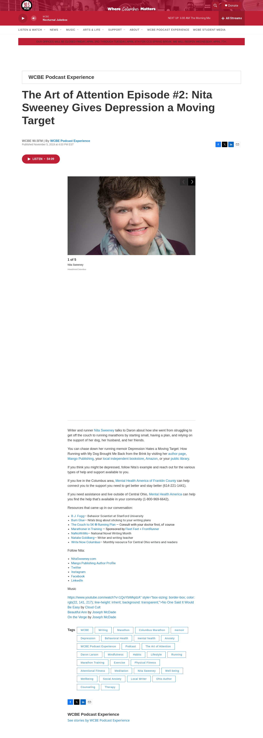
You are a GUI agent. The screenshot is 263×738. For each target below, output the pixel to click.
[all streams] (232, 26)
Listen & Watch (30, 38)
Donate (235, 10)
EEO (99, 694)
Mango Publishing (81, 318)
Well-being (172, 530)
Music (70, 38)
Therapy (110, 547)
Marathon (123, 490)
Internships (150, 686)
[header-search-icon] (217, 9)
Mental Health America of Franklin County (145, 341)
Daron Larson (89, 514)
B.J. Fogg (77, 376)
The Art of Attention (158, 506)
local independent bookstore (123, 318)
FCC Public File (201, 686)
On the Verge (77, 477)
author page (177, 314)
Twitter (76, 427)
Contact (100, 686)
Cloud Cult (92, 467)
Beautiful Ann (77, 472)
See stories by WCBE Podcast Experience (99, 580)
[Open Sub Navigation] (44, 38)
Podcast (130, 506)
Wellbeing (87, 539)
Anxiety (170, 498)
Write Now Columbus (85, 402)
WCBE (85, 490)
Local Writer (139, 539)
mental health (146, 498)
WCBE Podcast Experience (168, 38)
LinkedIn (77, 440)
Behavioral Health (116, 498)
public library (180, 318)
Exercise (119, 522)
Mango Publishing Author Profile (93, 423)
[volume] (34, 26)
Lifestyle (156, 514)
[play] (23, 26)
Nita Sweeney (104, 290)
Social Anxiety (112, 539)
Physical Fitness (145, 522)
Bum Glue (78, 380)
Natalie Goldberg (82, 398)
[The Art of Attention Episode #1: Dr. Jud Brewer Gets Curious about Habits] (46, 631)
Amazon (152, 318)
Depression (88, 498)
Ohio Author (164, 539)
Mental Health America (165, 354)
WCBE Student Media (209, 38)
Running (176, 514)
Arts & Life (91, 38)
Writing (103, 490)
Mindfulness (116, 514)
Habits (137, 514)
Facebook (78, 436)
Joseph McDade (104, 472)
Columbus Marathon (152, 490)
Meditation (121, 530)
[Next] (191, 268)
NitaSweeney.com (83, 419)
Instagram (78, 432)
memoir (179, 490)
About (134, 38)
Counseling (88, 547)
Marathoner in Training (86, 389)
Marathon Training (92, 522)
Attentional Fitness (93, 530)
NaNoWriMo (79, 393)
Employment (151, 678)
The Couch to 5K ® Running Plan (93, 385)
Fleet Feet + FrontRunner (142, 389)
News (54, 38)
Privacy (197, 678)
